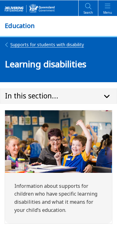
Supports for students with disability (44, 45)
